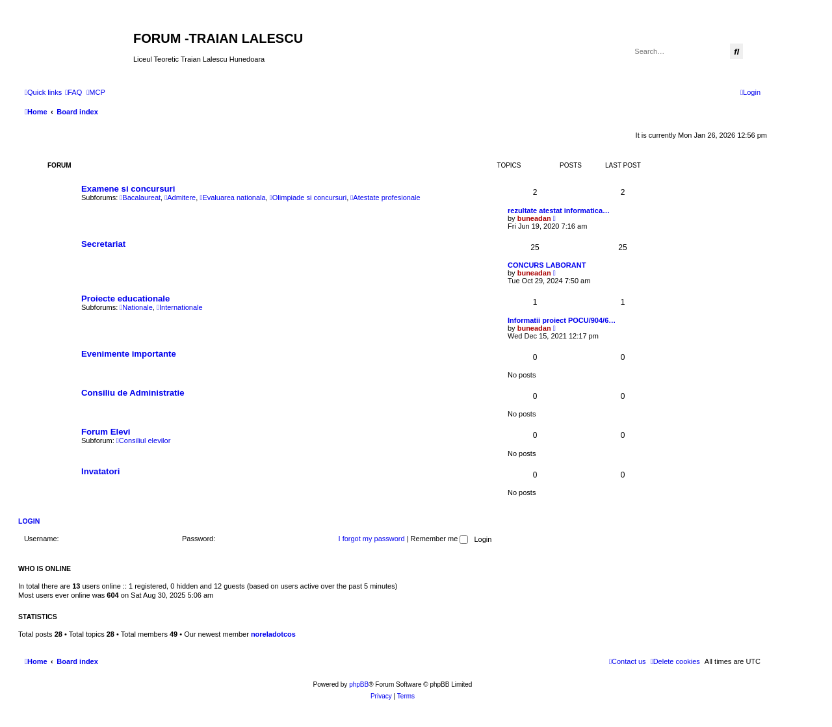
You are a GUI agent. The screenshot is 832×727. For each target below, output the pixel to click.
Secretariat (103, 244)
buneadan (534, 218)
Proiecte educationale (125, 298)
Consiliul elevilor (143, 440)
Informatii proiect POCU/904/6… (562, 320)
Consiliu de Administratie (133, 393)
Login (29, 521)
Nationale (136, 307)
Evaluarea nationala (232, 197)
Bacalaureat (140, 197)
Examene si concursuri (128, 189)
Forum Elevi (105, 432)
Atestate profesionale (385, 197)
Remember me (440, 538)
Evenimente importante (128, 354)
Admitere (180, 197)
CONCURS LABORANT (547, 265)
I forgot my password (372, 538)
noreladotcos (273, 634)
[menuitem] (73, 92)
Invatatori (100, 471)
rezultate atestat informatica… (559, 210)
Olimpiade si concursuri (308, 197)
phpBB (359, 684)
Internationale (180, 307)
